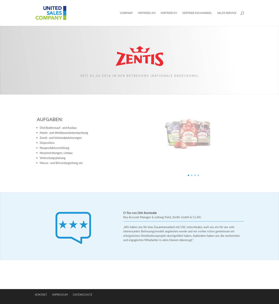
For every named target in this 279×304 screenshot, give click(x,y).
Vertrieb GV (169, 13)
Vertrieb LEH (147, 13)
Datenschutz (82, 294)
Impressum (60, 294)
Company (126, 13)
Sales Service (226, 13)
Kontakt (41, 294)
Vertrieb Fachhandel (197, 13)
